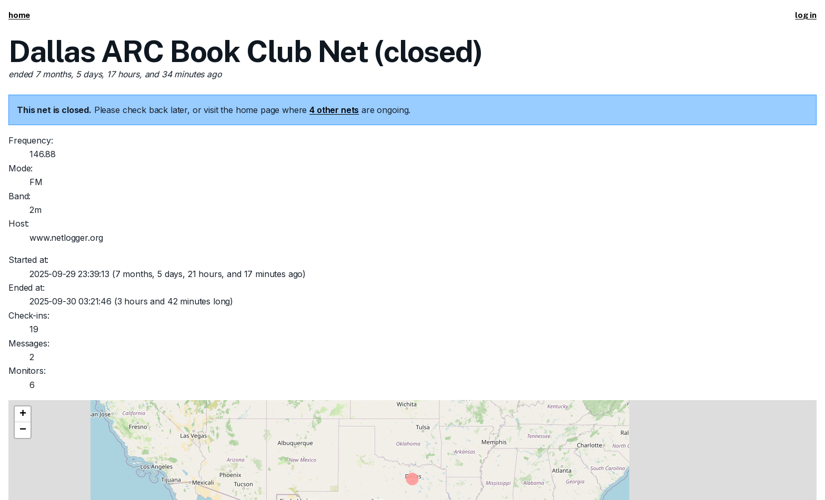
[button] (23, 414)
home (19, 15)
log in (806, 15)
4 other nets (334, 110)
